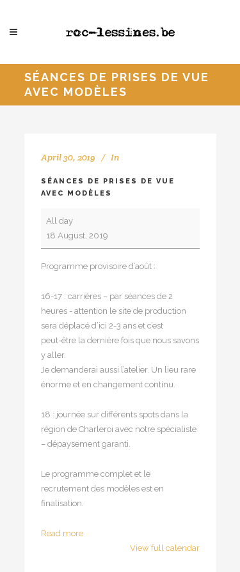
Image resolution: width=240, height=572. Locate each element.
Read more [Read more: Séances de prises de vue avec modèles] (62, 533)
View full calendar (165, 548)
